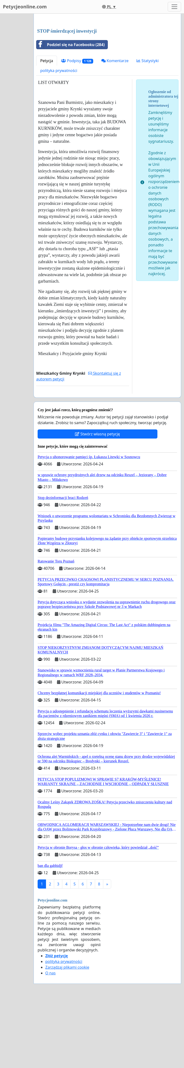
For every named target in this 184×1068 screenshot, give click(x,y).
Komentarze (115, 128)
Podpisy (77, 128)
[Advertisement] (107, 55)
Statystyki (148, 128)
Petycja (46, 128)
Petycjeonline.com (25, 6)
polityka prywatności (58, 137)
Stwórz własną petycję (97, 501)
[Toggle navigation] (174, 7)
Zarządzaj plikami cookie (67, 1034)
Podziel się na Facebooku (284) (70, 111)
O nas (50, 1040)
